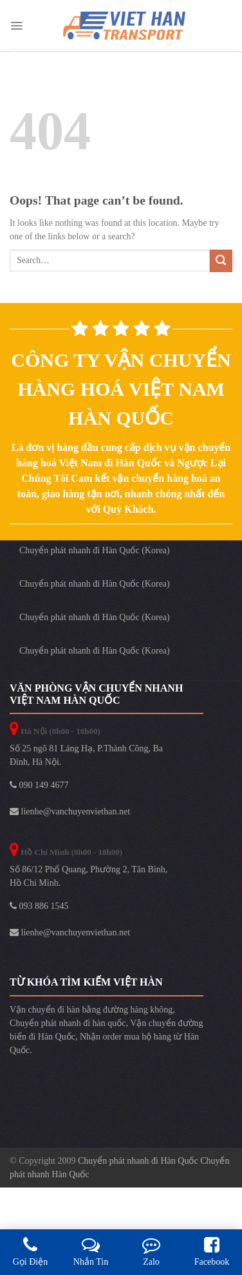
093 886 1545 (39, 906)
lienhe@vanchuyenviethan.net (70, 811)
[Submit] (221, 261)
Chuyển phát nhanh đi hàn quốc (68, 1023)
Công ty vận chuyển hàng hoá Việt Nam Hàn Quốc (120, 388)
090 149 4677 (39, 785)
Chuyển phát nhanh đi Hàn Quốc (139, 1161)
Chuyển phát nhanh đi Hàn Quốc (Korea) (94, 550)
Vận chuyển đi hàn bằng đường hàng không (91, 1009)
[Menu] (16, 26)
